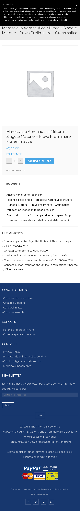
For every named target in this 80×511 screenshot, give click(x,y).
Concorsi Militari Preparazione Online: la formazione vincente (41, 264)
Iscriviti (8, 405)
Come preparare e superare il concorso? (28, 260)
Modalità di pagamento (17, 366)
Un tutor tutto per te (16, 250)
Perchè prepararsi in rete (18, 329)
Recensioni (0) (13, 183)
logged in (27, 209)
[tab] (15, 184)
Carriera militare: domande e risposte (26, 255)
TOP (40, 415)
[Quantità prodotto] (15, 161)
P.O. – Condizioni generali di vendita (24, 356)
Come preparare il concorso (20, 334)
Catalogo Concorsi (14, 302)
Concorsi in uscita (13, 312)
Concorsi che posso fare (18, 298)
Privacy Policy (11, 351)
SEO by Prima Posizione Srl (40, 494)
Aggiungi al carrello (39, 160)
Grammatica (20, 170)
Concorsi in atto (12, 307)
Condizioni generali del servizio (21, 361)
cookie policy (63, 14)
